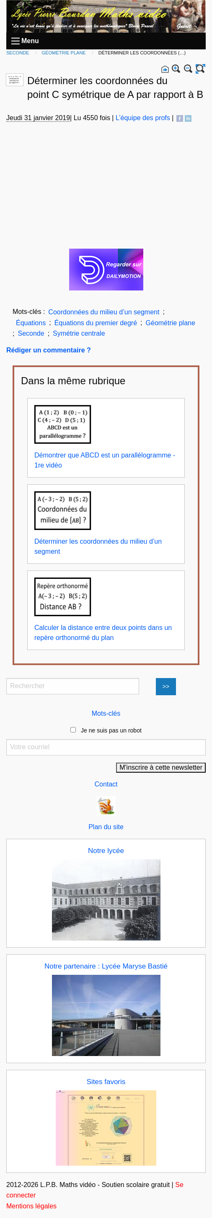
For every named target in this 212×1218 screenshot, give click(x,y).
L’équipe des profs (143, 117)
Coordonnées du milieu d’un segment (103, 312)
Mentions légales (31, 1206)
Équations (31, 322)
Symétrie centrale (79, 333)
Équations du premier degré (95, 322)
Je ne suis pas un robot (106, 730)
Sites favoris (106, 1082)
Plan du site (106, 826)
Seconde (18, 52)
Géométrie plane (64, 52)
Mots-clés (106, 713)
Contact (105, 784)
